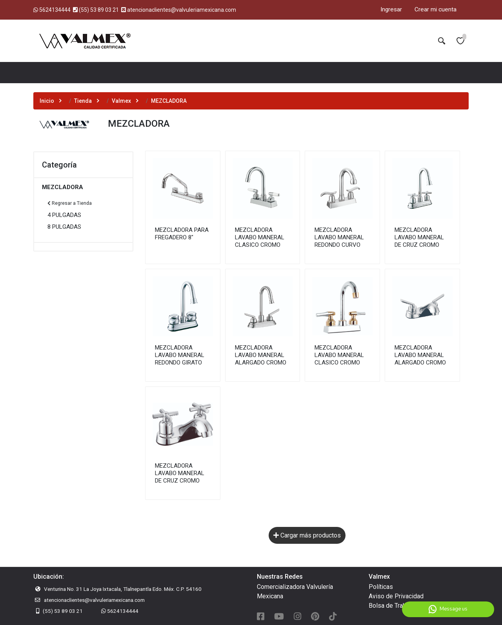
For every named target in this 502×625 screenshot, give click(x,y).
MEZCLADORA (62, 187)
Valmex (121, 101)
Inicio (47, 101)
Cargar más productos (307, 535)
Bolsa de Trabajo (391, 605)
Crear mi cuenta (436, 9)
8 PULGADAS (64, 226)
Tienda (83, 101)
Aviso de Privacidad (396, 596)
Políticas (381, 586)
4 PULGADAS (64, 215)
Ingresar (391, 9)
